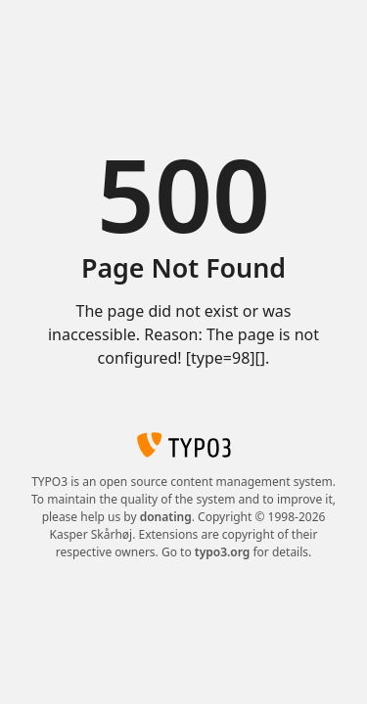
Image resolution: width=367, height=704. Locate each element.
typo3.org (223, 552)
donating (166, 516)
